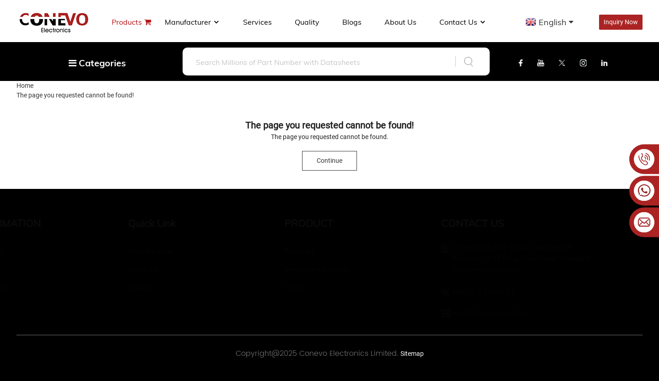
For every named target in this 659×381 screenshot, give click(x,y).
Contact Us (462, 22)
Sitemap (412, 353)
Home (24, 85)
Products (127, 22)
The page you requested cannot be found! (75, 95)
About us (400, 22)
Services (257, 22)
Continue (329, 160)
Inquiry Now (621, 22)
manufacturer (192, 22)
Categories (97, 63)
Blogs (352, 22)
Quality (307, 22)
